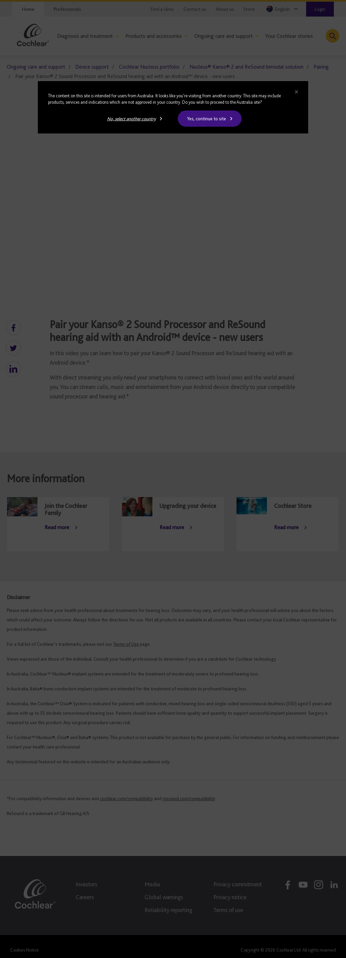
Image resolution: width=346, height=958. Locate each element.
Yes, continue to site (206, 118)
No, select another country (131, 118)
